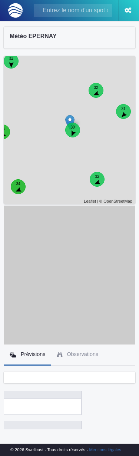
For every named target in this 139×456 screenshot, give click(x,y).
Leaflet (90, 201)
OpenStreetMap (117, 201)
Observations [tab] (77, 354)
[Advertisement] (69, 275)
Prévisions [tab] (27, 354)
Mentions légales (105, 449)
